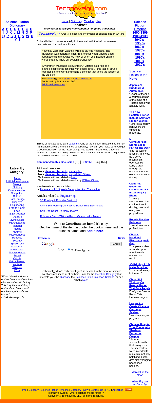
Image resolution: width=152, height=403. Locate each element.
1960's (139, 46)
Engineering (17, 204)
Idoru (74, 177)
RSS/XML (87, 162)
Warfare (17, 264)
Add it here (94, 231)
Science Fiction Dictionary (17, 23)
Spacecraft (17, 246)
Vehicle (17, 258)
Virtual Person (17, 261)
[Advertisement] (17, 104)
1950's (140, 43)
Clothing (17, 187)
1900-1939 (140, 36)
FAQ (107, 389)
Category (76, 389)
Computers (17, 193)
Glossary (65, 277)
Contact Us (96, 389)
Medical (17, 231)
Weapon (17, 267)
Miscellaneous (17, 234)
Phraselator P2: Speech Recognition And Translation (70, 189)
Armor (17, 178)
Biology (17, 184)
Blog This (100, 162)
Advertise (117, 389)
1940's (139, 39)
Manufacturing (17, 222)
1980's (139, 54)
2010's (140, 64)
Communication (17, 190)
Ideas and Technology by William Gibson (68, 174)
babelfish (74, 143)
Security (17, 240)
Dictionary (76, 21)
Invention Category (106, 274)
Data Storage (17, 199)
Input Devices (17, 213)
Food (17, 210)
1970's (140, 50)
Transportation (17, 252)
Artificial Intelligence (17, 181)
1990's (140, 57)
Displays (17, 202)
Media (17, 228)
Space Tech (17, 243)
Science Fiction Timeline (140, 25)
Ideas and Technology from (63, 171)
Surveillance (17, 249)
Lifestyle (17, 216)
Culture (17, 196)
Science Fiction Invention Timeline (95, 277)
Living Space (17, 219)
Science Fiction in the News (138, 75)
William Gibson (83, 78)
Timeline (89, 21)
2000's (139, 61)
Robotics (17, 237)
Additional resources (53, 84)
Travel (17, 255)
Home (65, 21)
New (98, 21)
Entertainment (17, 207)
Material (17, 225)
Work (17, 270)
